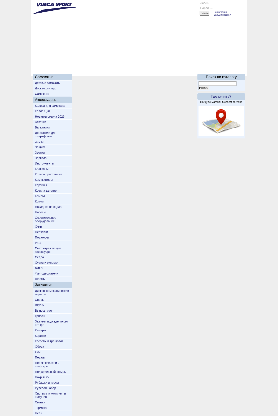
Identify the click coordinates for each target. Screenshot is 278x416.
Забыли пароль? (222, 15)
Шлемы (40, 279)
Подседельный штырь (50, 371)
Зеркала (40, 158)
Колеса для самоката (50, 105)
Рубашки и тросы (47, 382)
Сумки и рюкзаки (46, 262)
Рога (38, 243)
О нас (65, 63)
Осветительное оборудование (45, 219)
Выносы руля (44, 310)
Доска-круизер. (45, 88)
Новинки (84, 63)
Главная (45, 63)
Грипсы (40, 316)
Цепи (38, 413)
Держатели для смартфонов (45, 134)
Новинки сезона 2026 (50, 116)
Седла (39, 257)
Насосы (40, 212)
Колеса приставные (48, 174)
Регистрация (220, 12)
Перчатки (41, 232)
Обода (39, 346)
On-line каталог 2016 (200, 63)
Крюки (39, 201)
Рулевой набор (45, 388)
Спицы (39, 299)
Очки (38, 226)
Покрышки (42, 377)
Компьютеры (44, 179)
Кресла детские (46, 190)
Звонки (40, 152)
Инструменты (44, 163)
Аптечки (40, 122)
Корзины (41, 185)
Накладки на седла (48, 207)
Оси (37, 352)
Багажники (42, 127)
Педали (40, 357)
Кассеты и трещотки (49, 341)
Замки (39, 141)
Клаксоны (41, 169)
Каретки (40, 335)
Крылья (40, 196)
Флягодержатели (46, 273)
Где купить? (221, 96)
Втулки (40, 305)
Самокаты (42, 93)
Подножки (42, 237)
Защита (40, 147)
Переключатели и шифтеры (47, 364)
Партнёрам (165, 63)
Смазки (40, 402)
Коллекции (42, 111)
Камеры (40, 330)
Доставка (106, 63)
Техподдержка (135, 63)
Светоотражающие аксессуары (48, 250)
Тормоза (41, 407)
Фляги (39, 268)
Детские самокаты (47, 83)
